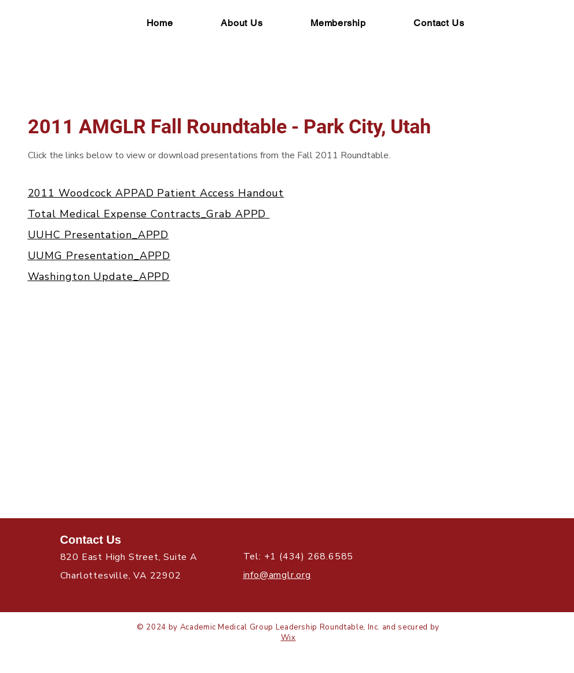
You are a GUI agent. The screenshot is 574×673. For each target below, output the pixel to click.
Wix (288, 637)
